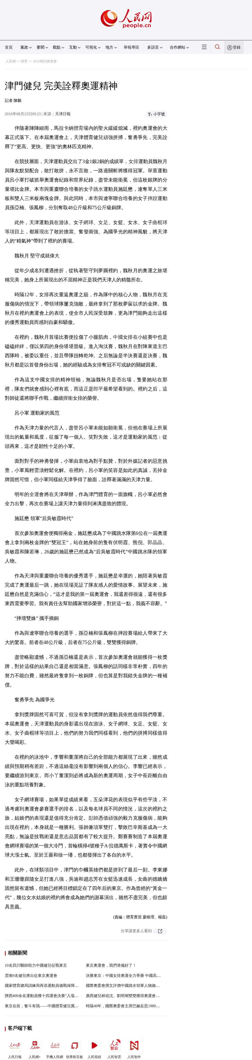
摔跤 (153, 198)
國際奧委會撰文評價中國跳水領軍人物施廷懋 (124, 985)
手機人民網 (54, 1048)
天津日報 (63, 114)
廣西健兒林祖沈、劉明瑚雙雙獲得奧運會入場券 (126, 996)
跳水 (98, 189)
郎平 (98, 388)
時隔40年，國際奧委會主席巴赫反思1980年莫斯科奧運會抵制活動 (142, 1006)
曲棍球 (160, 222)
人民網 (11, 61)
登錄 (237, 47)
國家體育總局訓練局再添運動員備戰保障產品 (43, 985)
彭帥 (93, 818)
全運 (34, 494)
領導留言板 (74, 1048)
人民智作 (134, 1048)
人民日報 (14, 1048)
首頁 (9, 47)
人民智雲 (114, 1048)
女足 (103, 222)
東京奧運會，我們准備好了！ (111, 965)
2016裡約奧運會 (45, 61)
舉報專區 (131, 47)
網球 (88, 222)
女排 (133, 161)
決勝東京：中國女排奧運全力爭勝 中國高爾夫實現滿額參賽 (137, 975)
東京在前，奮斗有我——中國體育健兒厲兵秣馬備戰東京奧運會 (59, 1006)
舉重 (153, 170)
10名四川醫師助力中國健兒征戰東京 (36, 965)
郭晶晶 (154, 542)
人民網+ (34, 1048)
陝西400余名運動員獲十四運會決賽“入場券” (42, 996)
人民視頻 (94, 1048)
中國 (118, 337)
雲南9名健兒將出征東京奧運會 (31, 975)
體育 (24, 61)
